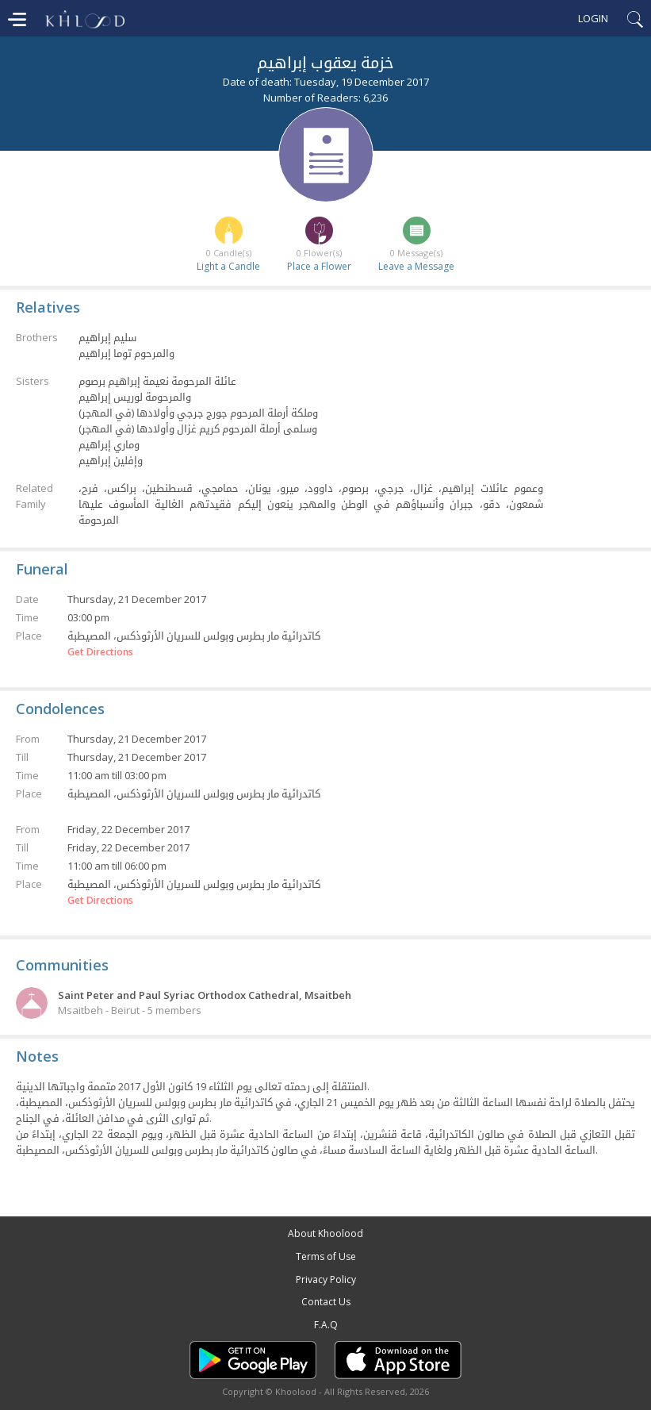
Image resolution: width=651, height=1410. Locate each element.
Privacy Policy (326, 1279)
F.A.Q (326, 1324)
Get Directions (100, 652)
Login (593, 18)
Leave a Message (416, 266)
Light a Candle (228, 266)
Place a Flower (319, 266)
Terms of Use (326, 1256)
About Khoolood (325, 1233)
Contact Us (325, 1301)
